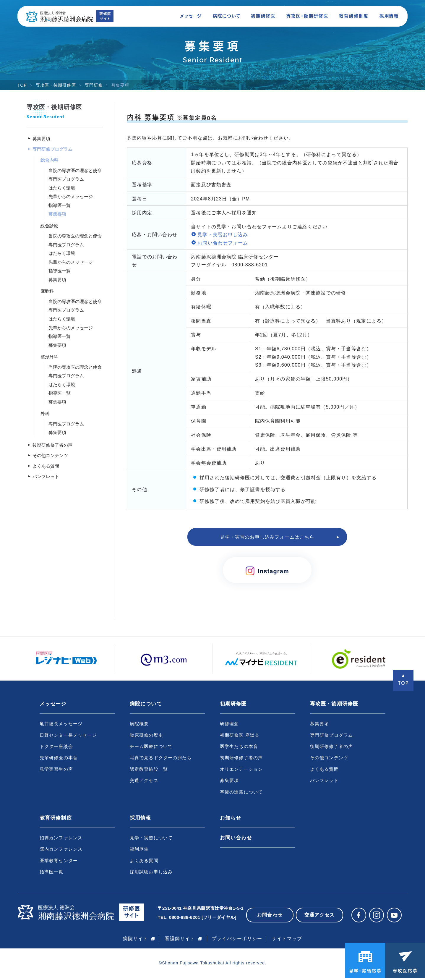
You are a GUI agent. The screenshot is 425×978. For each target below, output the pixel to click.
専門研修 (94, 85)
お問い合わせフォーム (222, 242)
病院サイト (135, 938)
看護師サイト (180, 938)
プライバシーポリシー (237, 938)
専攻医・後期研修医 (56, 85)
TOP (22, 85)
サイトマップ (287, 938)
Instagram (267, 571)
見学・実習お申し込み (222, 234)
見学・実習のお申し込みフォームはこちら (267, 537)
